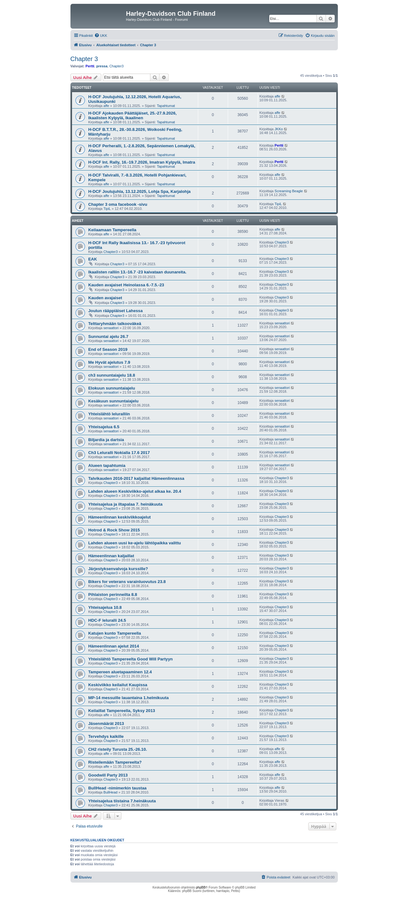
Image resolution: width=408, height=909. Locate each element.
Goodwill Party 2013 (108, 775)
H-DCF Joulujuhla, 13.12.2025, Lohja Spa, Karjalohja (139, 191)
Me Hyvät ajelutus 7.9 (109, 362)
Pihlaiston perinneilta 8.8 (112, 594)
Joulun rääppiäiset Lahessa (115, 310)
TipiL (107, 208)
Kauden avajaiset (105, 297)
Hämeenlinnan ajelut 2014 (113, 646)
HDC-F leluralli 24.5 (107, 620)
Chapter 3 (84, 58)
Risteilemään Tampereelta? (115, 762)
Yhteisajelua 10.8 (105, 607)
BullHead (110, 792)
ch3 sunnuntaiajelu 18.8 (111, 375)
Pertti (90, 66)
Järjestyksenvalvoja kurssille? (118, 568)
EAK (92, 259)
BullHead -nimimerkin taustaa (117, 788)
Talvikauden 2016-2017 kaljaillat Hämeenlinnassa (136, 478)
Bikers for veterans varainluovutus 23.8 (127, 581)
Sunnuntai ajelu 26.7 (108, 336)
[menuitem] (100, 35)
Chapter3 (116, 66)
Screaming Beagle (289, 191)
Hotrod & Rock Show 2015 (114, 530)
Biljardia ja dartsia (106, 439)
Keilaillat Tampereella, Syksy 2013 (121, 710)
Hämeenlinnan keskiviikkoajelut (119, 517)
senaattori (111, 328)
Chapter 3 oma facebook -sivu (118, 204)
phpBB (200, 887)
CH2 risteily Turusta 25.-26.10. (117, 749)
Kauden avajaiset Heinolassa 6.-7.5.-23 (126, 285)
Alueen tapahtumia (107, 465)
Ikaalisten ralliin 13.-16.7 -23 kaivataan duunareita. (137, 272)
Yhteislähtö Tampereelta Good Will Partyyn (130, 659)
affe (106, 106)
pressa (101, 66)
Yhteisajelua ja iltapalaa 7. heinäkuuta (125, 504)
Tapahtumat (166, 106)
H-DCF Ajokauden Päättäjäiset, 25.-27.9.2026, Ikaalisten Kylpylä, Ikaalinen (132, 115)
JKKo (279, 129)
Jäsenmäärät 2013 (106, 723)
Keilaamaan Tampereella (112, 229)
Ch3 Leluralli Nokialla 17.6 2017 (119, 452)
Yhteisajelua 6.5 (104, 426)
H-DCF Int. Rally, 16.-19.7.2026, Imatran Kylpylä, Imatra (141, 162)
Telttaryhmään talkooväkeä (114, 323)
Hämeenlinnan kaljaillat (111, 555)
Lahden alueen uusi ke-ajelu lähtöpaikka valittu (134, 543)
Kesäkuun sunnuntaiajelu (113, 401)
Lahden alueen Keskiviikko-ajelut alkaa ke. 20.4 (134, 491)
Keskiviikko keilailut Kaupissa (118, 684)
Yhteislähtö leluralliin (109, 414)
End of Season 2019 (108, 349)
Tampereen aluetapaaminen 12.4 (120, 672)
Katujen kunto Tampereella (114, 633)
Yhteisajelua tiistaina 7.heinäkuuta (122, 801)
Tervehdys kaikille (106, 736)
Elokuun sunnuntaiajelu (111, 388)
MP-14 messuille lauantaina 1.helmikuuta (128, 697)
